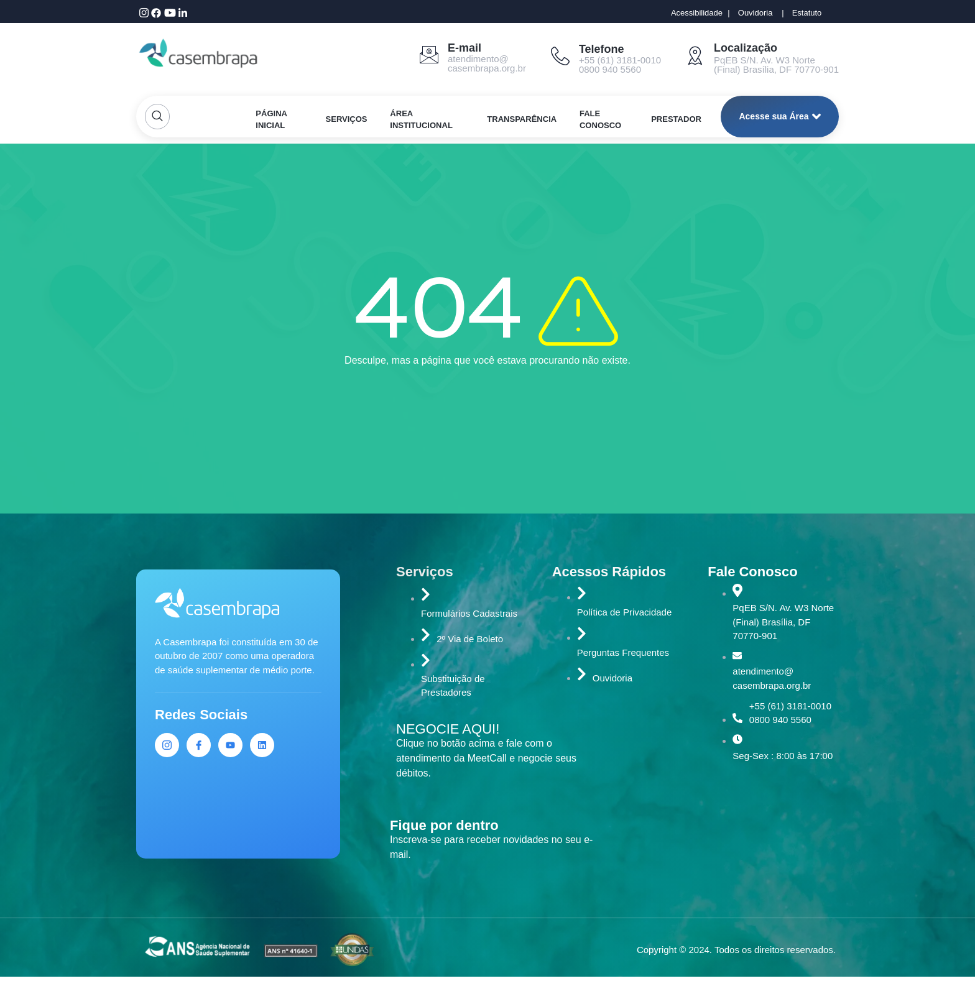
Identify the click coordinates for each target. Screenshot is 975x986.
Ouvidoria (755, 12)
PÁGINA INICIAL (271, 120)
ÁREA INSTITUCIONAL (421, 120)
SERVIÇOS (346, 119)
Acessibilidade (697, 12)
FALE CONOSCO (601, 120)
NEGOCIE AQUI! (447, 729)
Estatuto (807, 12)
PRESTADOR (677, 119)
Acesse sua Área (779, 116)
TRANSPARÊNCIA (522, 119)
